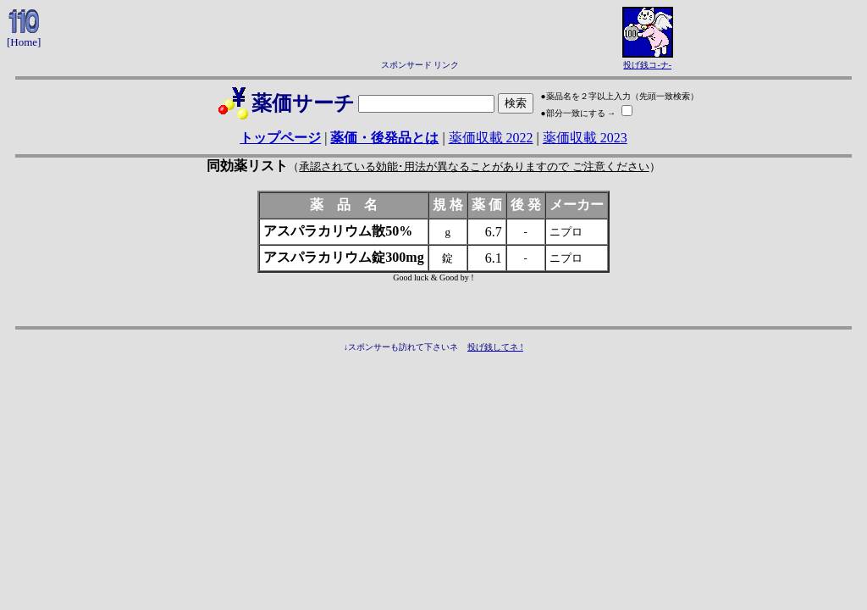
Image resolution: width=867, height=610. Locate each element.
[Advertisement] (420, 32)
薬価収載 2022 (491, 137)
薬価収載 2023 (585, 137)
